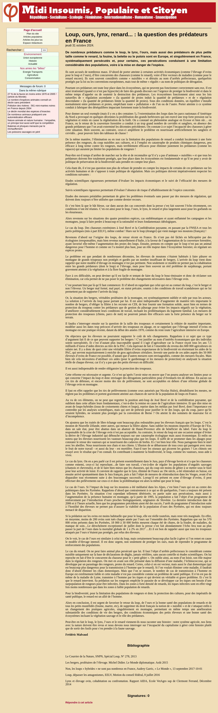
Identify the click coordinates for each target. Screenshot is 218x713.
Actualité (32, 64)
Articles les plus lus (33, 39)
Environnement (32, 54)
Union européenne (32, 57)
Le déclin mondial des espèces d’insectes (29, 111)
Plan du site (33, 33)
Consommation (33, 78)
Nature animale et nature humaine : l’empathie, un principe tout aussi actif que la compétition (32, 121)
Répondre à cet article (79, 702)
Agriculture (32, 75)
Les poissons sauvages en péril (24, 132)
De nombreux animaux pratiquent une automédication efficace (27, 116)
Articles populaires (32, 36)
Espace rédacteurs (32, 43)
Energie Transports (33, 72)
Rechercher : (15, 49)
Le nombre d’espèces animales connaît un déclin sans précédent (29, 101)
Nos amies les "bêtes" (32, 68)
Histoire (33, 60)
